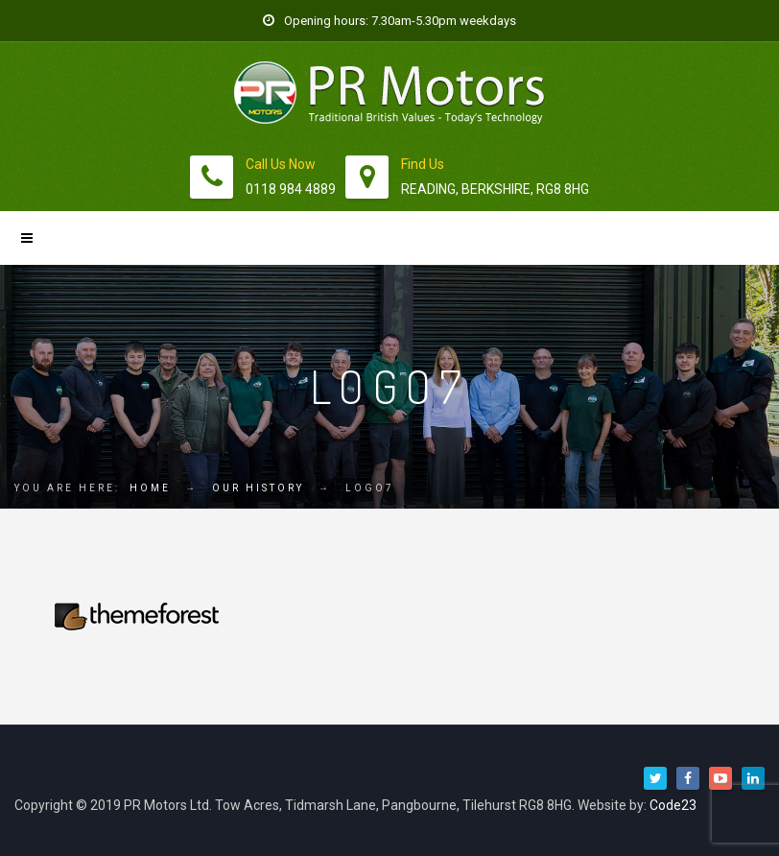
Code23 (672, 805)
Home (150, 488)
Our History (258, 488)
